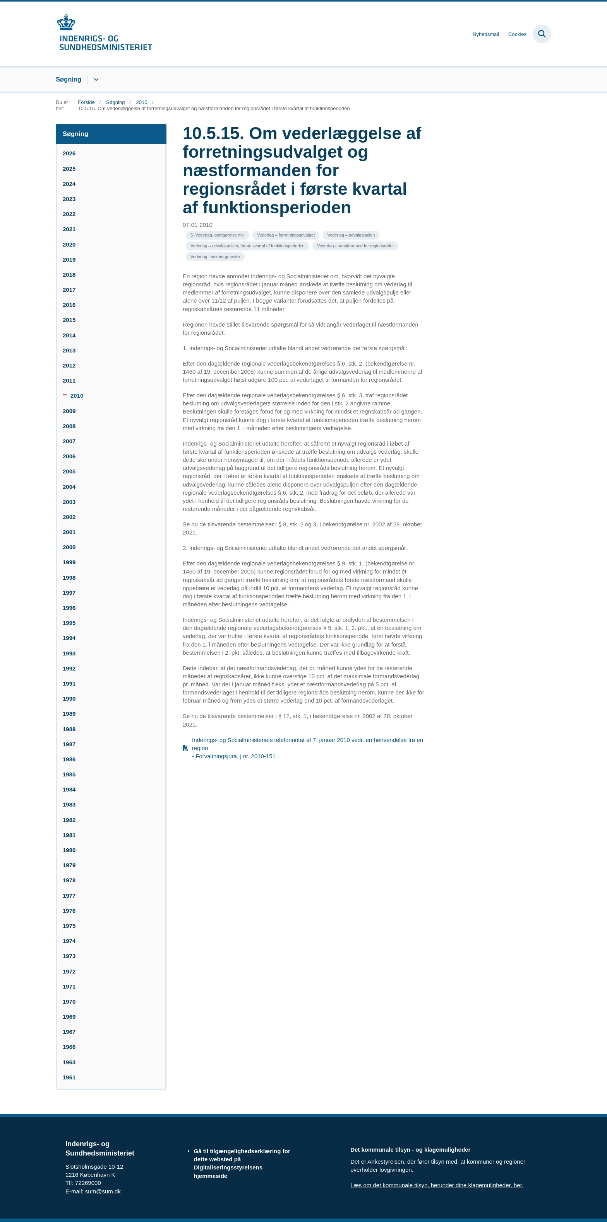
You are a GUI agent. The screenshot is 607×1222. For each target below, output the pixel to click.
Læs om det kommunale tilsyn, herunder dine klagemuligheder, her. (436, 1185)
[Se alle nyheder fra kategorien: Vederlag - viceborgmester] (215, 256)
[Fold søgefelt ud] (542, 34)
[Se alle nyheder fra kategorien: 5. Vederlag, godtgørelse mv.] (217, 235)
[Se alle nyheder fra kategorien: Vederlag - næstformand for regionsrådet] (355, 246)
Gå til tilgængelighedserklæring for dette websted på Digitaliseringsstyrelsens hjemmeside (242, 1163)
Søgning (68, 79)
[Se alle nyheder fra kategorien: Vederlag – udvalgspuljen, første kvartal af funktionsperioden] (247, 246)
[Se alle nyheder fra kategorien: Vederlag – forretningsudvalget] (285, 235)
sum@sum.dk (103, 1191)
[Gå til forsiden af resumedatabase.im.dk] (104, 34)
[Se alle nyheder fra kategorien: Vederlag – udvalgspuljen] (350, 235)
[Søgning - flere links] (95, 79)
